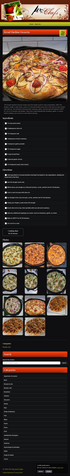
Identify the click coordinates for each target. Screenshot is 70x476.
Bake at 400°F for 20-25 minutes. (18, 218)
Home (31, 24)
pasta (6, 423)
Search (64, 363)
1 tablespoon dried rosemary (17, 139)
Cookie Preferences (8, 472)
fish (5, 415)
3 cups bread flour (13, 154)
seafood (6, 443)
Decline (41, 471)
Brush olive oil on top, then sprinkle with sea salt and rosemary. (28, 208)
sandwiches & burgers (11, 435)
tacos (6, 459)
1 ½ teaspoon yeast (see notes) (17, 164)
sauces (6, 439)
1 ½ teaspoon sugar (13, 149)
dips (5, 408)
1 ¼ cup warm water (13, 123)
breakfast (7, 392)
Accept (49, 471)
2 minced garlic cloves (14, 159)
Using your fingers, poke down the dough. (21, 203)
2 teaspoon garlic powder (16, 144)
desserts (7, 400)
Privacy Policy (19, 472)
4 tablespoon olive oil (14, 128)
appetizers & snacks (10, 376)
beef (5, 380)
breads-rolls (7, 347)
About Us (38, 24)
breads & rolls (8, 384)
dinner (6, 404)
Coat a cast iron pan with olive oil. (18, 192)
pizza (5, 427)
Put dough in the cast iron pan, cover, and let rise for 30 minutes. (29, 197)
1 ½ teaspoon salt (13, 133)
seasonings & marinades (12, 447)
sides (6, 451)
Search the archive (8, 360)
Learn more (60, 467)
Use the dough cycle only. (16, 182)
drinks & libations (9, 411)
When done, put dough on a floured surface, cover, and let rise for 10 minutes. (33, 187)
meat (5, 419)
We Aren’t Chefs (17, 469)
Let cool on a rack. (13, 223)
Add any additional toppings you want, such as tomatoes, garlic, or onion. (32, 213)
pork (5, 431)
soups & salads (9, 455)
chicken (6, 396)
